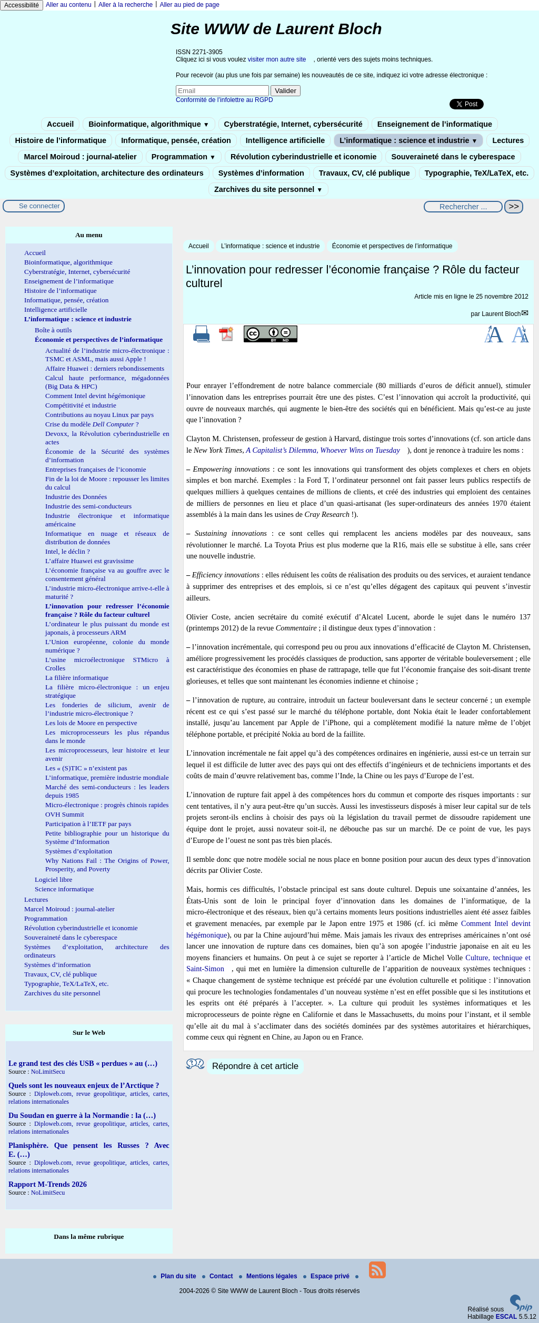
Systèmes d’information (261, 173)
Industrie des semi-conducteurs (88, 506)
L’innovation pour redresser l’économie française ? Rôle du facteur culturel (107, 610)
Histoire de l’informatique (61, 140)
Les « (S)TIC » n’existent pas (86, 768)
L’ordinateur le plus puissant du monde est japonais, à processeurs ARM (107, 628)
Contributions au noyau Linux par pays (99, 415)
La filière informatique (76, 677)
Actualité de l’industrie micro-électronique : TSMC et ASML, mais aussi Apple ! (107, 355)
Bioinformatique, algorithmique (148, 124)
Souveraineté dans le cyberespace (453, 156)
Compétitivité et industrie (80, 405)
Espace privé (327, 1276)
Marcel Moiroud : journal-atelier (80, 156)
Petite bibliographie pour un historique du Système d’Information (107, 837)
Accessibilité (21, 5)
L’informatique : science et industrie (408, 140)
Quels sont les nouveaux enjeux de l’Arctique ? (83, 1085)
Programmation (184, 156)
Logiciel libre (53, 879)
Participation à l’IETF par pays (88, 824)
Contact (218, 1276)
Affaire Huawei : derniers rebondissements (104, 368)
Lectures (508, 140)
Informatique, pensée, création (176, 140)
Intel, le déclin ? (67, 551)
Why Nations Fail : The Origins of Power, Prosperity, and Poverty (107, 865)
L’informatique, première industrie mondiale (107, 777)
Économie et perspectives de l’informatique (392, 246)
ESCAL (506, 1316)
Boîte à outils (53, 330)
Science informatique (64, 889)
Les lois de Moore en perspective (91, 723)
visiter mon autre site (277, 59)
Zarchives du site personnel (268, 189)
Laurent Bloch (501, 314)
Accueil (60, 124)
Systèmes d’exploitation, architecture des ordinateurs (107, 173)
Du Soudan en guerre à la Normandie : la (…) (82, 1115)
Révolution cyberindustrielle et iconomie (303, 156)
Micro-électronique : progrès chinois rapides (106, 805)
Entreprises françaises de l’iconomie (95, 469)
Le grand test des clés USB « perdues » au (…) (82, 1063)
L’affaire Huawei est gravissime (89, 561)
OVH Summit (64, 814)
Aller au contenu (69, 4)
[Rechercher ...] (463, 206)
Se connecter (39, 206)
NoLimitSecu (48, 1071)
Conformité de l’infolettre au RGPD (224, 100)
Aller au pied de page (189, 4)
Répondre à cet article (255, 1066)
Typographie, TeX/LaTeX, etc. (477, 173)
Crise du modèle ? (92, 424)
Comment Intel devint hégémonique (95, 396)
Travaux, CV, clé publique (364, 173)
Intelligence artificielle (285, 140)
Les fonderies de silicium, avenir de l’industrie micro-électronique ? (107, 709)
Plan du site (175, 1276)
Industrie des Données (76, 497)
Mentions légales (269, 1276)
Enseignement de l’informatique (434, 124)
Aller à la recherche (125, 4)
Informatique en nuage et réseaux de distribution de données (107, 538)
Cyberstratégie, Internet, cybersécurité (293, 124)
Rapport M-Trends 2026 (47, 1184)
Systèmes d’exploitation (78, 851)
